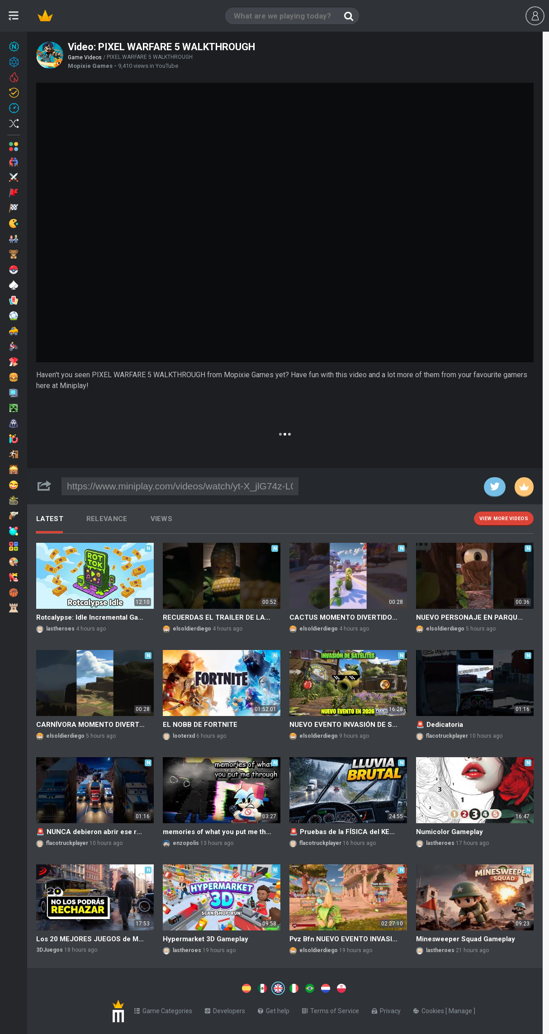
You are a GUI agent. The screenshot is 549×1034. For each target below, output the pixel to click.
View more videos (503, 519)
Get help (273, 1009)
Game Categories (163, 1009)
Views (162, 519)
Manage (461, 1009)
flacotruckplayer (447, 736)
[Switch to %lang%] (195, 987)
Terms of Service (330, 1009)
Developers (225, 1009)
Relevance (107, 519)
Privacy (386, 1009)
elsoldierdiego (192, 628)
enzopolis (186, 843)
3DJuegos (49, 950)
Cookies (429, 1009)
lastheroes (60, 628)
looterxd (184, 736)
